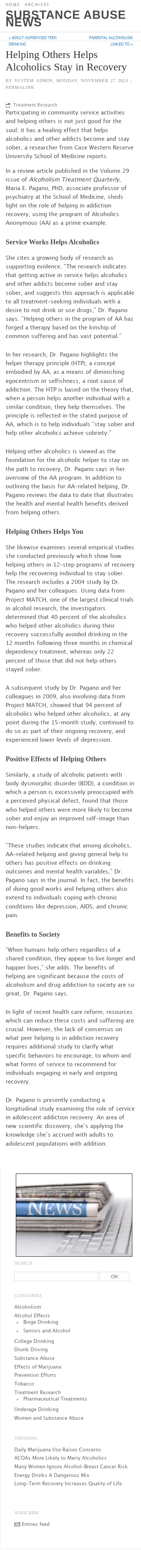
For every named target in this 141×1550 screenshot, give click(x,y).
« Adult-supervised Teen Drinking (32, 41)
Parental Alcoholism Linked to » (111, 41)
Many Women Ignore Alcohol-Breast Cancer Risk (71, 1467)
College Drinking (34, 1341)
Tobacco (24, 1384)
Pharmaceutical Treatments (55, 1399)
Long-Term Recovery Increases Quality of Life (68, 1483)
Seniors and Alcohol (46, 1331)
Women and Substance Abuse (48, 1418)
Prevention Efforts (35, 1375)
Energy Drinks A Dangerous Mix (51, 1475)
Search (23, 1263)
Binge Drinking (40, 1322)
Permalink (20, 87)
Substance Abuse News (66, 18)
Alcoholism (27, 1307)
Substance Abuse (34, 1358)
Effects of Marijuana (37, 1367)
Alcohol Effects (32, 1316)
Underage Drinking (36, 1409)
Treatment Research (35, 105)
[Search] (56, 1276)
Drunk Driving (31, 1349)
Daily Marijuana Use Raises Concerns (57, 1450)
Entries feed (36, 1524)
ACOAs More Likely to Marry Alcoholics (60, 1458)
